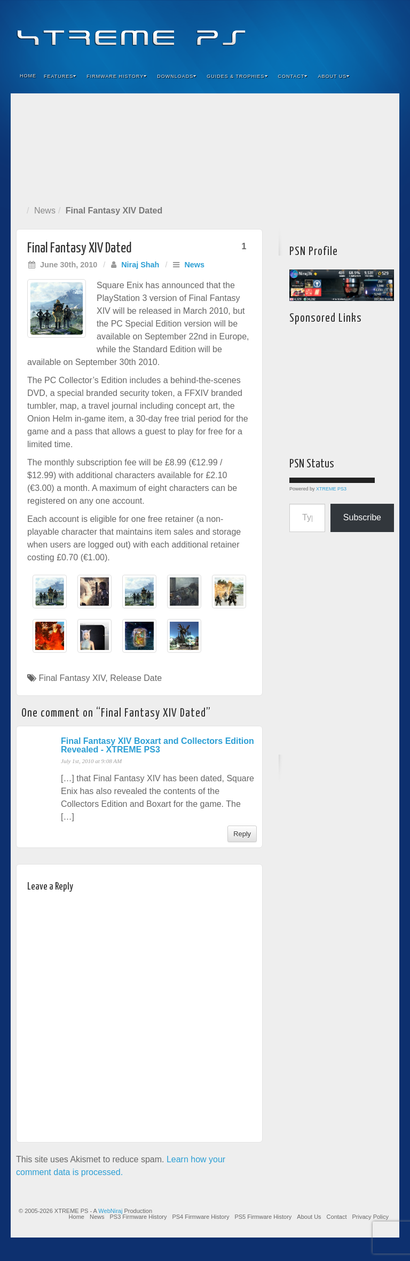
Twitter (355, 31)
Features (60, 76)
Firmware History (116, 76)
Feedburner (326, 31)
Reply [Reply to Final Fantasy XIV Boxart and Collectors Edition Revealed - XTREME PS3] (242, 834)
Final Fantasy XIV (71, 678)
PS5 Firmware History (262, 1217)
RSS (384, 31)
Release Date (136, 678)
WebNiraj (110, 1211)
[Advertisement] (205, 147)
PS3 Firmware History (138, 1217)
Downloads (176, 76)
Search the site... (384, 76)
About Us (334, 76)
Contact (293, 76)
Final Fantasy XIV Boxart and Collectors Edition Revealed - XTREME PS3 (157, 745)
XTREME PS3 (331, 488)
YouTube (369, 31)
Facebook (312, 31)
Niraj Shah (140, 264)
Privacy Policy (370, 1217)
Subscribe (362, 517)
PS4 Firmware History (200, 1217)
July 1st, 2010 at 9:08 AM (91, 761)
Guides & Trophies (237, 76)
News (45, 210)
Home (28, 75)
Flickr (341, 31)
